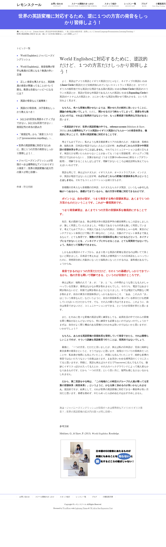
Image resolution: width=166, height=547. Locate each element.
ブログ (94, 497)
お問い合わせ (24, 497)
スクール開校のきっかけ (44, 497)
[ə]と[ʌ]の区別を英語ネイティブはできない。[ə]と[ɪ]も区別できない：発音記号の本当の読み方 (36, 123)
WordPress (67, 508)
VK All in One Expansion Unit (101, 508)
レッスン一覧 (81, 497)
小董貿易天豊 (108, 497)
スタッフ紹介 (65, 497)
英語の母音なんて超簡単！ (34, 101)
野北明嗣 (28, 187)
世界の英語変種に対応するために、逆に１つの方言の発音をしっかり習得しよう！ (35, 149)
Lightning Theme (81, 508)
